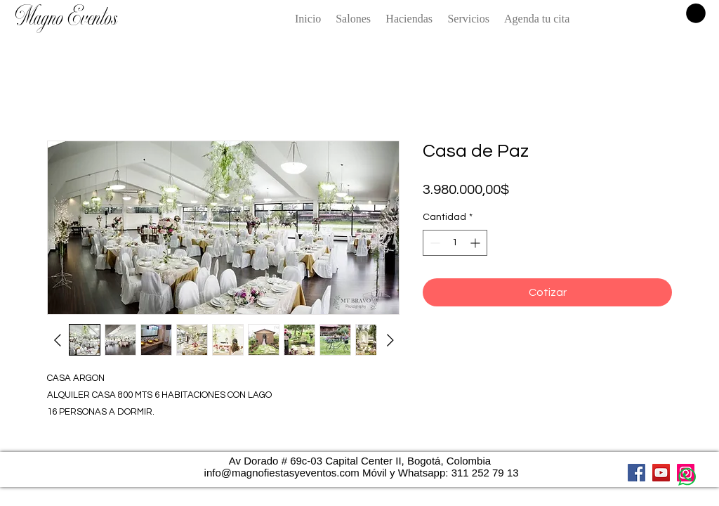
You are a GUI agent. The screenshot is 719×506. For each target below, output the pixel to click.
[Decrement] (433, 243)
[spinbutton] (455, 243)
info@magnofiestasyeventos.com (282, 473)
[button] (696, 13)
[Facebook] (636, 472)
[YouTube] (661, 472)
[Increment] (476, 243)
